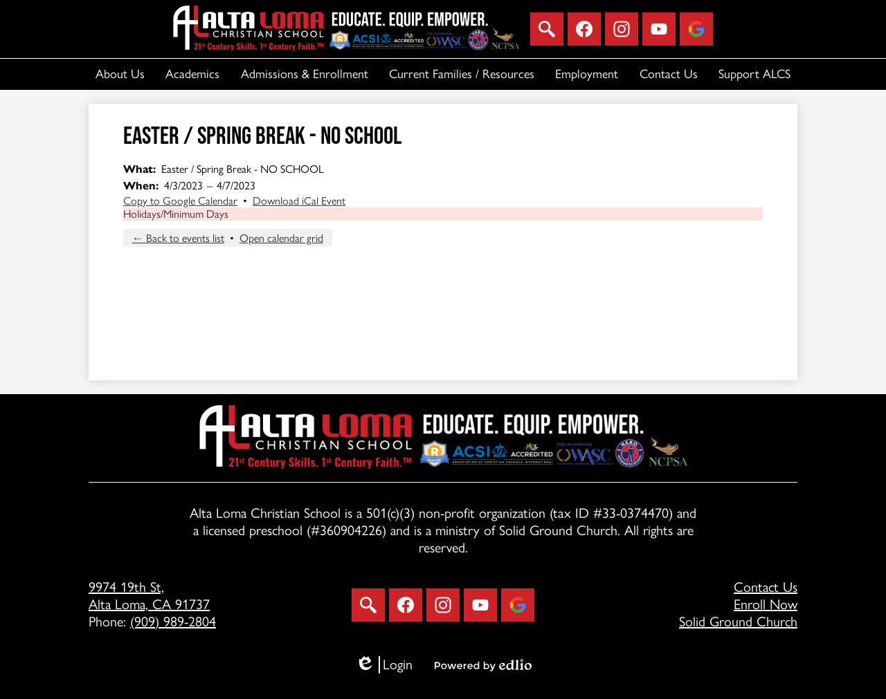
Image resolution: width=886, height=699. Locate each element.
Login (384, 664)
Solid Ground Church (738, 621)
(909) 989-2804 (173, 621)
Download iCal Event (299, 200)
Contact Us (765, 587)
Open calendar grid (281, 238)
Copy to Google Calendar (180, 200)
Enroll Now (765, 604)
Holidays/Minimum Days (175, 214)
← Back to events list (178, 238)
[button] (120, 74)
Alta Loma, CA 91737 (199, 596)
